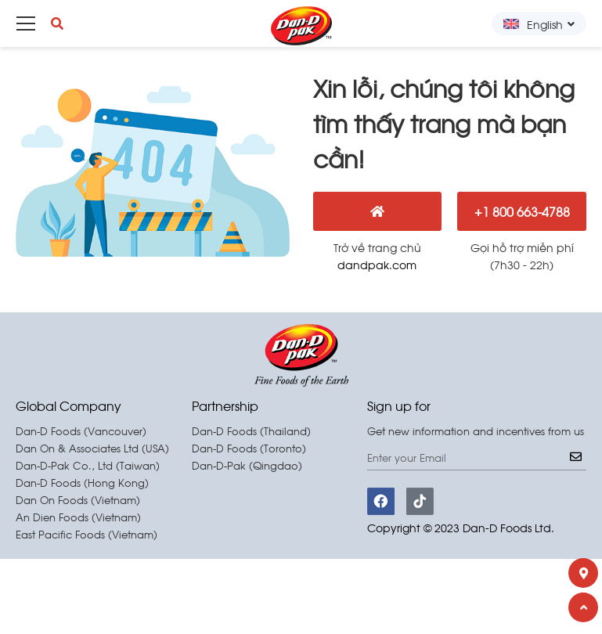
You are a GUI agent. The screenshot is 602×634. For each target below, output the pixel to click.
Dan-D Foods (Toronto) (249, 448)
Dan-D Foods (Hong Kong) (82, 482)
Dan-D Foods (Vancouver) (81, 431)
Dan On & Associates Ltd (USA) (92, 448)
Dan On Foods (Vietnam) (78, 499)
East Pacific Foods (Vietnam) (86, 534)
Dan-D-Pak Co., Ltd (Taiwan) (88, 465)
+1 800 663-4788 (522, 211)
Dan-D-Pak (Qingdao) (247, 465)
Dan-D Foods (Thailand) (251, 431)
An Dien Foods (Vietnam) (78, 517)
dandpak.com (376, 264)
